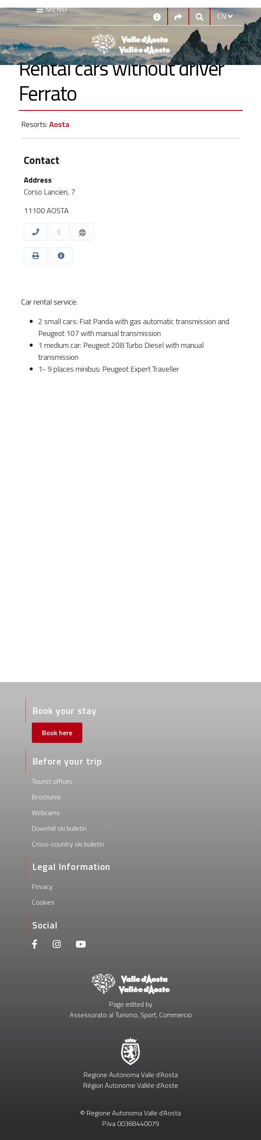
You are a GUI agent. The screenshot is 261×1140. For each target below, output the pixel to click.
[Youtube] (81, 945)
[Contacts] (157, 16)
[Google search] (199, 16)
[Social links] (178, 16)
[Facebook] (35, 945)
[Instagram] (57, 945)
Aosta (59, 124)
